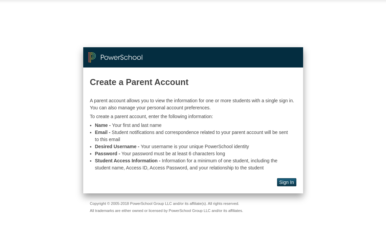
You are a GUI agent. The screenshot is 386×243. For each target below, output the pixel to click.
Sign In (286, 182)
